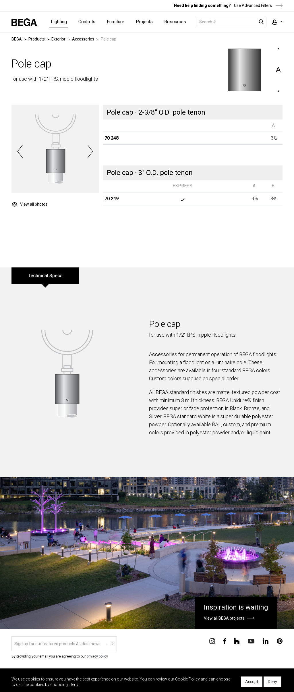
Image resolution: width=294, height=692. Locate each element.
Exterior (58, 39)
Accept (251, 681)
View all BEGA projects (224, 618)
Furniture (115, 21)
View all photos (33, 204)
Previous (20, 151)
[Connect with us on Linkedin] (265, 640)
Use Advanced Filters (258, 5)
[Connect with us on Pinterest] (280, 640)
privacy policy (97, 656)
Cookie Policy (187, 679)
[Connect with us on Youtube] (251, 641)
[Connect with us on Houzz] (236, 640)
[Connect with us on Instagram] (212, 640)
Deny (272, 681)
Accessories (83, 39)
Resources (175, 21)
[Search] (231, 22)
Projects (144, 21)
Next (90, 151)
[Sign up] (64, 643)
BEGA (16, 39)
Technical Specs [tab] (45, 275)
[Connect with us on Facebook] (224, 640)
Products (36, 39)
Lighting (59, 21)
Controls (86, 21)
